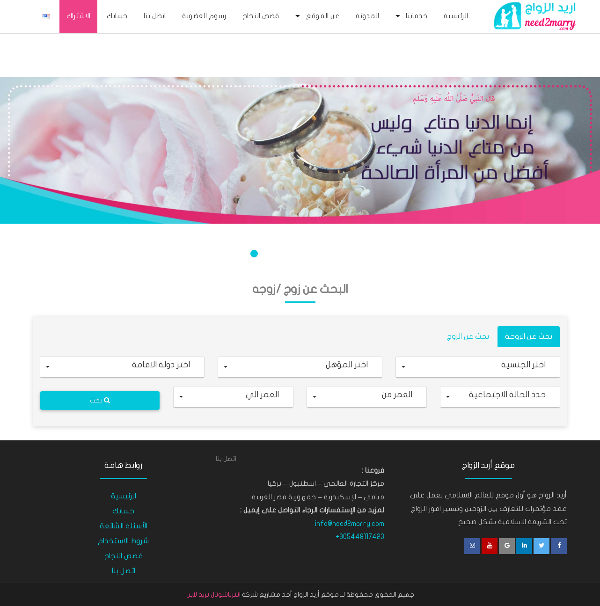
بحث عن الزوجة (528, 336)
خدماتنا (416, 16)
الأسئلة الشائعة (123, 526)
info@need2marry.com (349, 523)
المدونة (367, 16)
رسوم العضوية (204, 16)
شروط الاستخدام (123, 541)
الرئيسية (456, 16)
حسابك (117, 16)
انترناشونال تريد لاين (213, 594)
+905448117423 (360, 536)
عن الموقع (322, 16)
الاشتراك (78, 16)
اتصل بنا (155, 16)
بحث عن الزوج (468, 336)
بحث (100, 400)
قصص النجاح (260, 16)
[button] (478, 367)
